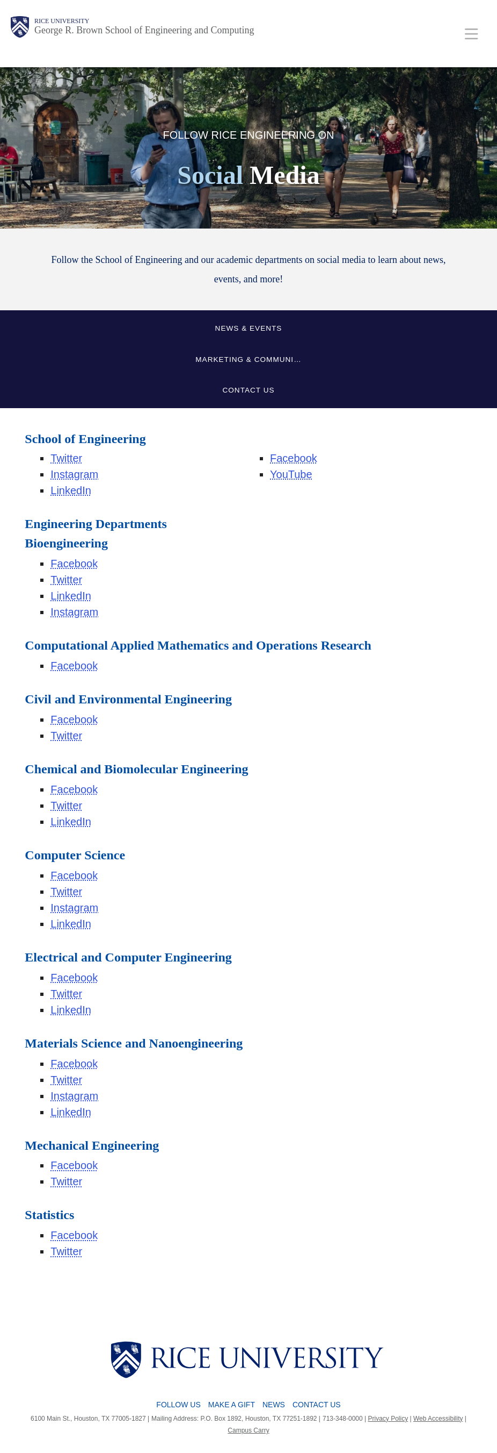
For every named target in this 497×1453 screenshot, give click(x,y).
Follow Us (178, 1404)
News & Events (248, 328)
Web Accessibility (438, 1418)
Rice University (61, 21)
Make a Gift (231, 1404)
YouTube (291, 474)
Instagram (74, 474)
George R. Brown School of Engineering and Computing (144, 30)
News (273, 1404)
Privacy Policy (388, 1418)
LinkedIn (70, 490)
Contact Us (248, 390)
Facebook (293, 458)
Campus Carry (248, 1430)
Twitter (66, 458)
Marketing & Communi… (248, 359)
